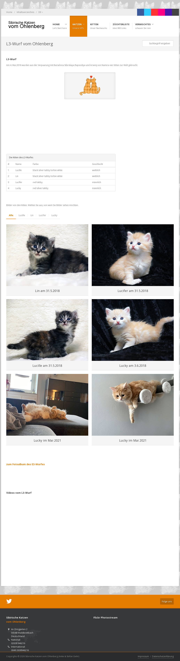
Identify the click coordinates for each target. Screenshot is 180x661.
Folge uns (167, 601)
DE (41, 12)
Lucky (54, 215)
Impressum (143, 656)
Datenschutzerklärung (163, 656)
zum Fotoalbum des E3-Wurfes (25, 464)
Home (9, 12)
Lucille (22, 215)
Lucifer (42, 215)
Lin (32, 215)
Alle (11, 215)
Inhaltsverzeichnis (25, 12)
